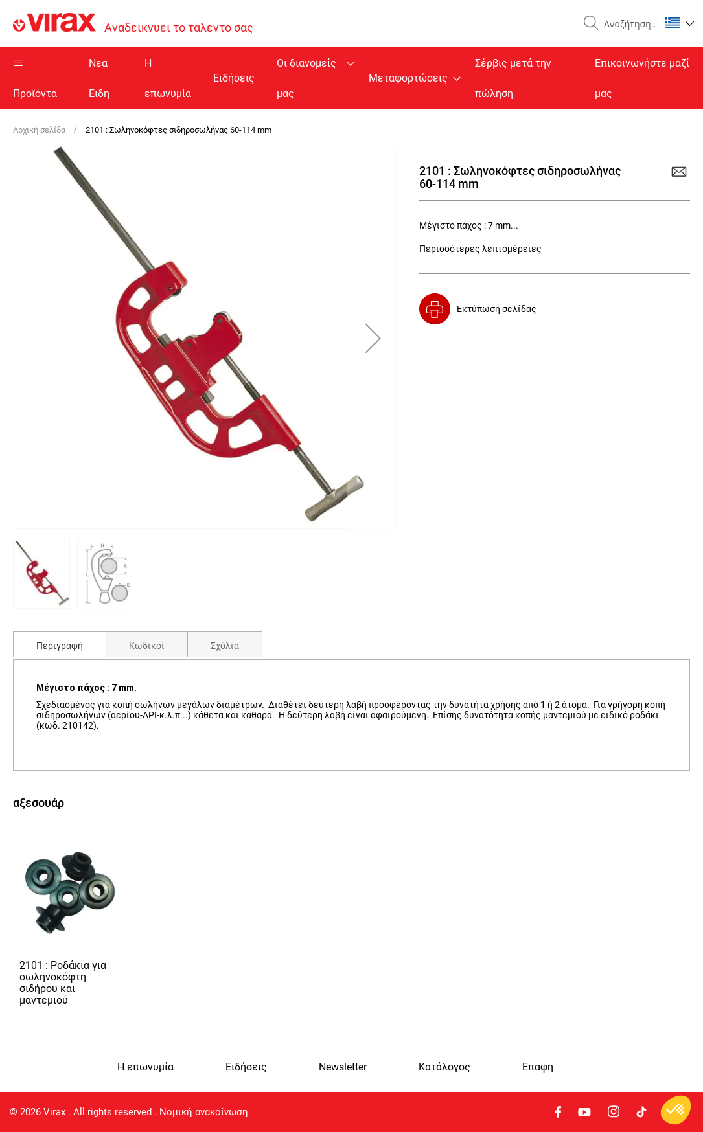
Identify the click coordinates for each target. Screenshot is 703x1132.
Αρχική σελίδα (39, 130)
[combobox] (626, 24)
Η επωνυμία (167, 78)
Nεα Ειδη (99, 78)
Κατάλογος (444, 1067)
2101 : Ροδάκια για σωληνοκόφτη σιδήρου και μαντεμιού (62, 982)
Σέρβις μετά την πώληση (513, 78)
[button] (679, 22)
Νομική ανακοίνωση (203, 1112)
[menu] (351, 78)
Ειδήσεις (234, 78)
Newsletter (343, 1067)
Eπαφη (537, 1067)
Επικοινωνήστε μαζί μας (642, 78)
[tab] (59, 644)
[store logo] (133, 23)
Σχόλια (225, 645)
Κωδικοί (147, 645)
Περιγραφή (59, 645)
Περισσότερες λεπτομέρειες (480, 248)
